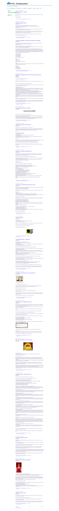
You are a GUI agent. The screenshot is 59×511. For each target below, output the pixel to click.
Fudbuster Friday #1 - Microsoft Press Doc (23, 374)
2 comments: (28, 455)
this (20, 220)
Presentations (24, 8)
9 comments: (28, 146)
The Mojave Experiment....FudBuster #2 (23, 239)
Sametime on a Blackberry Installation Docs (24, 151)
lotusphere (20, 236)
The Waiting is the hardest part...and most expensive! (25, 272)
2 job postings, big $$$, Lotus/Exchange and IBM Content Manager (28, 40)
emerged (25, 289)
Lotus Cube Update (19, 217)
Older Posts (42, 506)
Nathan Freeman (23, 329)
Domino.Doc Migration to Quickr (21, 437)
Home (8, 8)
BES (17, 370)
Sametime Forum (25, 314)
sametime (20, 370)
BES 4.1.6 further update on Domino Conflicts (24, 339)
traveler (21, 370)
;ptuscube (18, 236)
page (22, 115)
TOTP (40, 8)
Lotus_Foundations (19, 433)
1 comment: (28, 503)
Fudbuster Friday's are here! (21, 492)
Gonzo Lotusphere (29, 141)
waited (23, 285)
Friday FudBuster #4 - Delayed (21, 11)
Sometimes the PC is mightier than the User (24, 301)
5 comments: (28, 103)
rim (18, 370)
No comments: (28, 70)
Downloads (37, 8)
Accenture (21, 497)
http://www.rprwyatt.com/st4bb (19, 162)
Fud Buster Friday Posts (19, 8)
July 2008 (18, 399)
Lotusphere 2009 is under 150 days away (23, 124)
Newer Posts (17, 506)
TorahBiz (34, 8)
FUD (17, 433)
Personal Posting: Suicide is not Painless (23, 459)
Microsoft (22, 433)
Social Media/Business (12, 8)
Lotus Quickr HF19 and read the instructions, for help (25, 184)
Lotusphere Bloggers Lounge (21, 22)
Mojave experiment (18, 242)
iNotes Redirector (30, 8)
